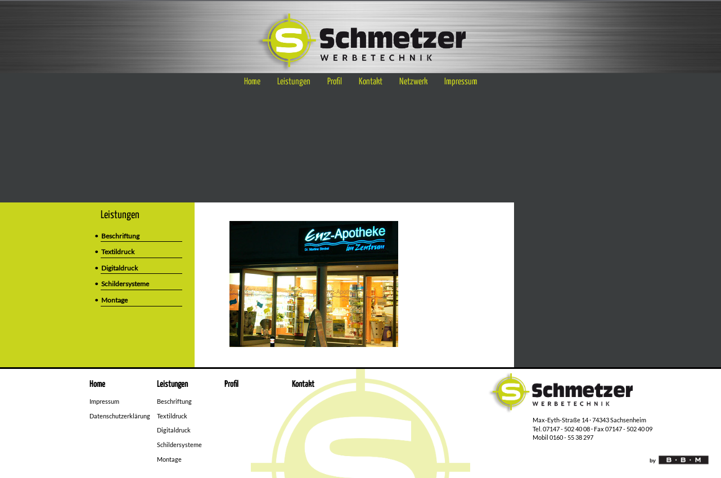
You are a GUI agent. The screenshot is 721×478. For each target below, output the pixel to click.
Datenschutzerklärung (119, 416)
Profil (334, 82)
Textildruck (117, 251)
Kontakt (370, 82)
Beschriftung (120, 236)
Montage (114, 300)
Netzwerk (413, 82)
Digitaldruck (119, 268)
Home (252, 82)
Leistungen (293, 82)
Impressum (460, 82)
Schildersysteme (125, 283)
